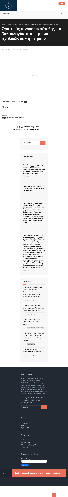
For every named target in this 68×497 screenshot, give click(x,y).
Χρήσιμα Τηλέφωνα (27, 439)
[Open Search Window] (65, 13)
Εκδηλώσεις (25, 437)
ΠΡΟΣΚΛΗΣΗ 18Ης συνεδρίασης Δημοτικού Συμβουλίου (13, 117)
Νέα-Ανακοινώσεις (12, 24)
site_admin (26, 49)
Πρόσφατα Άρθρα (28, 149)
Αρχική (3, 24)
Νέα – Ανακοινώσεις (21, 492)
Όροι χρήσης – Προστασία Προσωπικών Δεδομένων (44, 492)
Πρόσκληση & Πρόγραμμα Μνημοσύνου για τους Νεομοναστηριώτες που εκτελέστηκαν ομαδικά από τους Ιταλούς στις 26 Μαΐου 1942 (33, 303)
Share (5, 107)
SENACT (5, 17)
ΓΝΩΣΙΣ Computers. (53, 484)
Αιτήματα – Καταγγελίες (28, 451)
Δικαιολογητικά (25, 453)
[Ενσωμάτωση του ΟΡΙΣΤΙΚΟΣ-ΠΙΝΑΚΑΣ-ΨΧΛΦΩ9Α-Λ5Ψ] (34, 76)
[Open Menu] (66, 3)
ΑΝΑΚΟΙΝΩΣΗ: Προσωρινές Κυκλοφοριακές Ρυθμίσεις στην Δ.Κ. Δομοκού (34, 185)
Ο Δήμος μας (25, 434)
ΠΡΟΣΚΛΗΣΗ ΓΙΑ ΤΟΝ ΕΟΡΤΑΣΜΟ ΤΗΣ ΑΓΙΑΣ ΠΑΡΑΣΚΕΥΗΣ (31, 332)
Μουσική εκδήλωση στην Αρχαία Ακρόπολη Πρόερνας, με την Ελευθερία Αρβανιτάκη (33, 319)
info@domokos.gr (26, 413)
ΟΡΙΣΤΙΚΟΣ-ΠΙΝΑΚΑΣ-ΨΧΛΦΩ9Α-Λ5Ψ (12, 102)
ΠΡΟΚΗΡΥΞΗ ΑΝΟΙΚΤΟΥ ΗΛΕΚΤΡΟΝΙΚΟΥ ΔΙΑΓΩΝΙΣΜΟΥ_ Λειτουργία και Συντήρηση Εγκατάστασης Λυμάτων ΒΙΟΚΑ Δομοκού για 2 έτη (55, 118)
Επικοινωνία (29, 492)
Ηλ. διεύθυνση (25, 470)
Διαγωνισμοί (6, 13)
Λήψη (25, 102)
